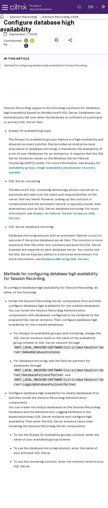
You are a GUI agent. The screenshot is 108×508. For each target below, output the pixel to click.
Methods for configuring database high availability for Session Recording (48, 65)
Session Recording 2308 (60, 17)
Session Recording (23, 17)
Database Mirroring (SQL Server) (65, 259)
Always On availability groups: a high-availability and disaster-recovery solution (54, 167)
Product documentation (40, 7)
